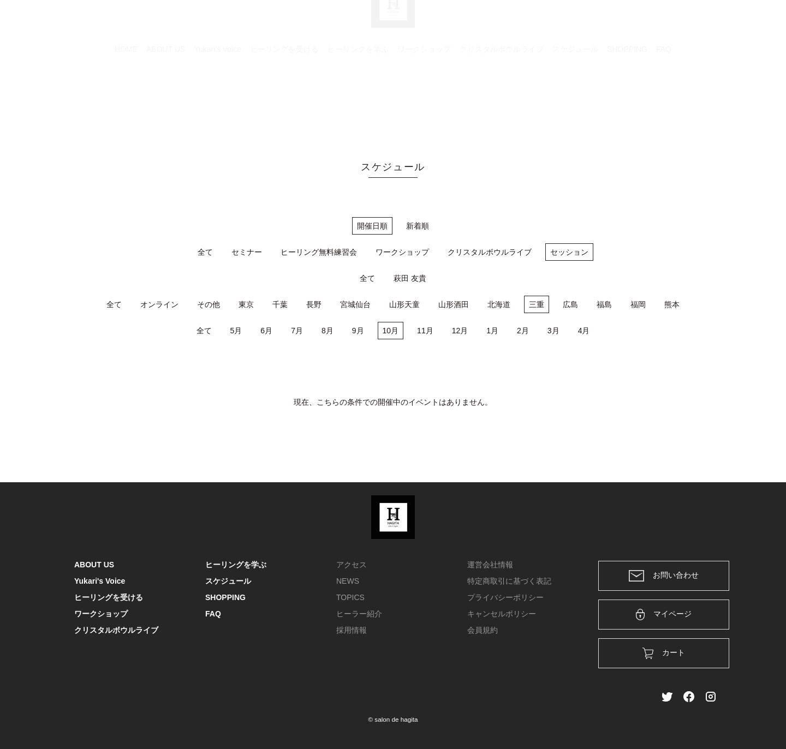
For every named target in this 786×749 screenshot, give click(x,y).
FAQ (663, 101)
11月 (425, 330)
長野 (313, 304)
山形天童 (404, 304)
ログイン (637, 23)
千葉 (280, 304)
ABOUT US (165, 101)
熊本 (672, 304)
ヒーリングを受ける (284, 101)
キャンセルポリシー (501, 614)
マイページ (664, 614)
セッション (569, 252)
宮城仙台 (355, 304)
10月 (391, 330)
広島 (570, 304)
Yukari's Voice (217, 101)
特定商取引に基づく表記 (509, 581)
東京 (246, 304)
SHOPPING (627, 101)
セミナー (246, 252)
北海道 (498, 304)
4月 (584, 330)
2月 (523, 330)
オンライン (159, 304)
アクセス (351, 564)
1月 (492, 330)
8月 (327, 330)
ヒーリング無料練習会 (319, 252)
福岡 (638, 304)
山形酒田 (453, 304)
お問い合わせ (664, 576)
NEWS (347, 581)
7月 (297, 330)
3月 (553, 330)
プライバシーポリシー (505, 597)
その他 (208, 304)
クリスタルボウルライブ (502, 101)
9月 (358, 330)
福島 (604, 304)
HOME (126, 101)
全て (205, 252)
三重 (536, 304)
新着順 (417, 225)
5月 (236, 330)
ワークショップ (424, 101)
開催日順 (372, 225)
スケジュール (575, 101)
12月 (460, 330)
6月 (266, 330)
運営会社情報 (490, 564)
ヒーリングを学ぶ (358, 101)
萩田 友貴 (410, 278)
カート (593, 23)
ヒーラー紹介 (359, 614)
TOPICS (350, 597)
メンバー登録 (692, 23)
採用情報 (351, 630)
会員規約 (482, 630)
